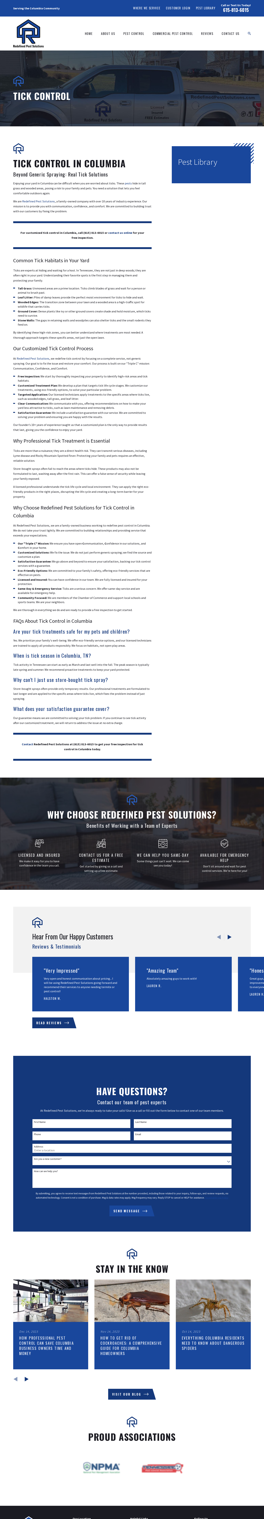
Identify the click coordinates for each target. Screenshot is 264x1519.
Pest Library (206, 8)
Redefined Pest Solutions (38, 201)
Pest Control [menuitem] (133, 33)
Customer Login (178, 8)
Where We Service (146, 8)
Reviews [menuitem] (207, 33)
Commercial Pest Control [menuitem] (173, 33)
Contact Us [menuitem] (230, 33)
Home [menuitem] (89, 33)
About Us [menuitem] (108, 33)
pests (128, 183)
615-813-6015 (236, 9)
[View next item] (229, 937)
